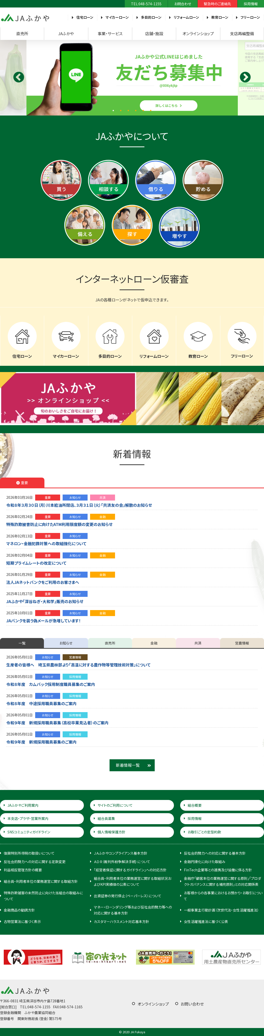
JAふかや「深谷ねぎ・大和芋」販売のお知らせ (44, 601)
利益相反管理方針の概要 (23, 869)
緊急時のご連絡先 (217, 3)
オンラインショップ (198, 33)
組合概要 (195, 805)
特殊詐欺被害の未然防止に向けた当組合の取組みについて (43, 895)
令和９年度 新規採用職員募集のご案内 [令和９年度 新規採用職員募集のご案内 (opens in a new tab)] (41, 742)
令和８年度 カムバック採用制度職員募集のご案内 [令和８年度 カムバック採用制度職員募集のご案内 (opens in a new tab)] (50, 684)
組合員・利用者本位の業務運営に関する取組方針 (41, 881)
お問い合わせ (192, 1004)
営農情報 (75, 657)
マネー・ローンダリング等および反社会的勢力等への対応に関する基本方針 (133, 910)
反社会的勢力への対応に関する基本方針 (215, 853)
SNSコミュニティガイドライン (28, 831)
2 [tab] (120, 110)
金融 (103, 517)
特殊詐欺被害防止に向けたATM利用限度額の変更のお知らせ (59, 524)
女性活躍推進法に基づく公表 (206, 921)
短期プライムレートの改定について (36, 563)
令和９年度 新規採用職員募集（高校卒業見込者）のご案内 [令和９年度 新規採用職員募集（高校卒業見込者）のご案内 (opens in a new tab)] (57, 723)
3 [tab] (128, 110)
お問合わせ (182, 3)
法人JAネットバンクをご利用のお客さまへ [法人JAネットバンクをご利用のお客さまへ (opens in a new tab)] (42, 582)
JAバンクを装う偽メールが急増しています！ (43, 621)
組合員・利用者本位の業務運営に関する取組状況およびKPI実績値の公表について (132, 881)
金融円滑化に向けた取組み (204, 861)
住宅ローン (84, 17)
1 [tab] (113, 110)
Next (245, 77)
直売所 (22, 33)
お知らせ (75, 497)
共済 (103, 497)
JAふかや (66, 33)
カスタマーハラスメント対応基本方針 (121, 921)
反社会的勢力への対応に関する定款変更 (35, 861)
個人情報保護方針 (112, 831)
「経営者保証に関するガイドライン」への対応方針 (130, 869)
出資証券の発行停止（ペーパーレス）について (127, 895)
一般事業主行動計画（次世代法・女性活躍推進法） (221, 909)
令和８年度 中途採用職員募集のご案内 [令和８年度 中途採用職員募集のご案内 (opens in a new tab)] (41, 703)
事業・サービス (110, 33)
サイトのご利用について (115, 805)
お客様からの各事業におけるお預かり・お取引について (223, 895)
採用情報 (251, 3)
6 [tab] (150, 110)
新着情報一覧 (128, 765)
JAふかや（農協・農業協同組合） (25, 17)
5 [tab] (143, 110)
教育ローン (219, 17)
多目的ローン (151, 17)
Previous (18, 77)
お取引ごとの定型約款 (204, 831)
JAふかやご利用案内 (22, 805)
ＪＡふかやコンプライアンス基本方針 (120, 853)
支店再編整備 (242, 33)
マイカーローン (117, 17)
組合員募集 (106, 818)
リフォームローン (186, 17)
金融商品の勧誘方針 (19, 909)
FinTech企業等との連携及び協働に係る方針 (218, 869)
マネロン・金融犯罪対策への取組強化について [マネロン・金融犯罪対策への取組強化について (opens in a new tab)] (46, 543)
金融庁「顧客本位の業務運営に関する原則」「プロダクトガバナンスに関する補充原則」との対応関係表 (222, 881)
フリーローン (250, 17)
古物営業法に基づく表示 (22, 921)
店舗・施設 (154, 33)
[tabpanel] (132, 78)
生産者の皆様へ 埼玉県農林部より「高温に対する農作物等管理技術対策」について (78, 665)
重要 (48, 497)
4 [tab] (135, 110)
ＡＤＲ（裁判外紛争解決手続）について (122, 861)
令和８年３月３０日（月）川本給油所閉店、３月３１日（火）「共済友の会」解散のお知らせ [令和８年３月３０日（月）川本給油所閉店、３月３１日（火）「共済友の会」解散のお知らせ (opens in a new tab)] (79, 505)
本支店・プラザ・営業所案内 (27, 818)
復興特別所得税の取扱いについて (29, 853)
